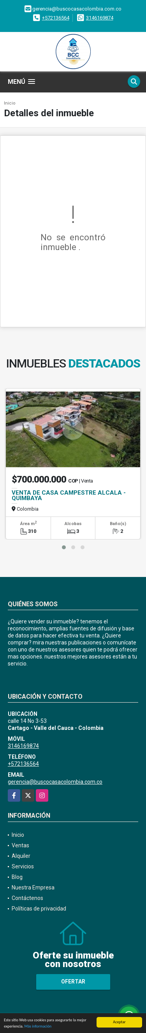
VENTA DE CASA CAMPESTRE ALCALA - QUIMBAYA (69, 495)
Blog (17, 877)
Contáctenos (27, 898)
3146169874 (99, 18)
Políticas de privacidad (39, 908)
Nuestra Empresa (33, 887)
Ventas (20, 845)
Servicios (23, 866)
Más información (37, 1026)
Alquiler (21, 856)
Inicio (10, 103)
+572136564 (55, 18)
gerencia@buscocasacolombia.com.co (55, 782)
